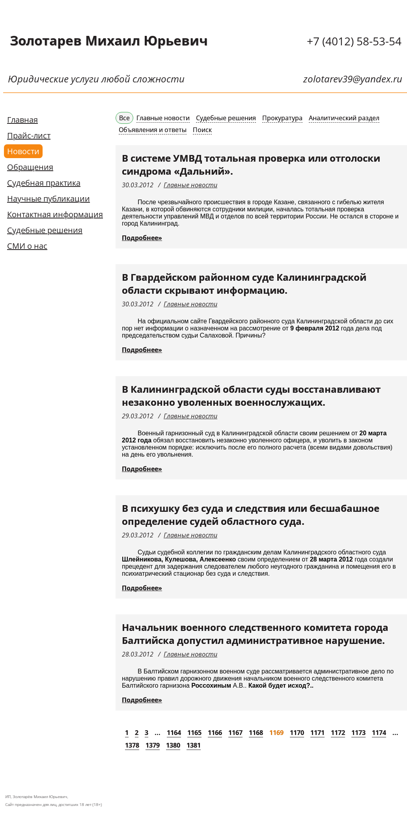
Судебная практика (43, 182)
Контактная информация (55, 214)
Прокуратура (282, 118)
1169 (276, 732)
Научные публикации (48, 198)
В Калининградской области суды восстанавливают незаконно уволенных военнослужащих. (251, 395)
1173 (358, 732)
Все (124, 118)
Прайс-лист (28, 135)
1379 (153, 745)
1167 (235, 732)
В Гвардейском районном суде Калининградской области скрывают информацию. (244, 283)
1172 (338, 732)
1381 (194, 745)
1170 (297, 732)
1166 (215, 732)
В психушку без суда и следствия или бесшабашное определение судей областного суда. (250, 515)
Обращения (30, 167)
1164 (174, 732)
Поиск (202, 129)
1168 (256, 732)
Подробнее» (142, 237)
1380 (173, 745)
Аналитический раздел (344, 118)
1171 (317, 732)
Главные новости (163, 118)
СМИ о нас (27, 246)
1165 (194, 732)
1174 (379, 732)
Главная (22, 119)
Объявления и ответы (153, 129)
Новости (23, 151)
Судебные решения (44, 230)
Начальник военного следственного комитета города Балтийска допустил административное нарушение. (255, 634)
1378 (132, 745)
